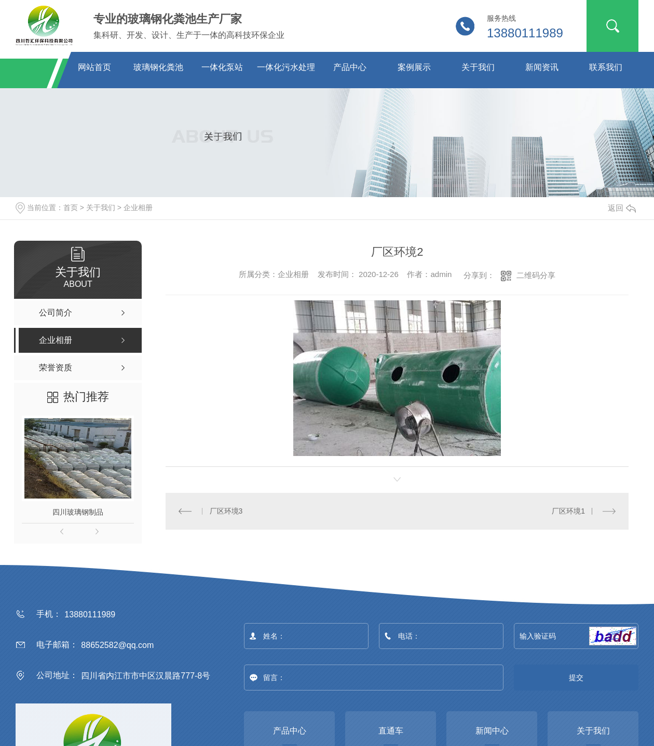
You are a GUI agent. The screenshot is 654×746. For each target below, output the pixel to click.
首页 (70, 207)
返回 (622, 207)
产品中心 (349, 67)
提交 (576, 677)
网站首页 (94, 67)
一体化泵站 (222, 67)
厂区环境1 (568, 510)
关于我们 (478, 67)
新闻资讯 (541, 67)
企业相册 (138, 207)
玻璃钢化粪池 (158, 67)
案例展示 (414, 67)
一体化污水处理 (286, 67)
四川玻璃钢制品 (77, 512)
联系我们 (605, 67)
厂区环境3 (226, 510)
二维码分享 (535, 275)
